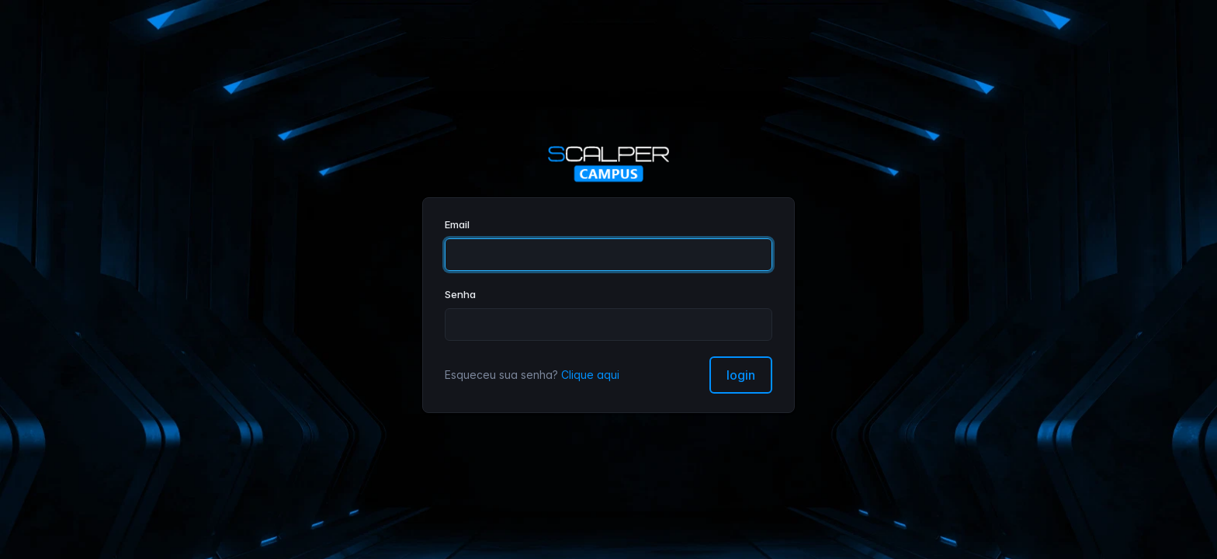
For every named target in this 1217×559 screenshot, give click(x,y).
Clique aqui (590, 374)
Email (457, 224)
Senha (460, 294)
